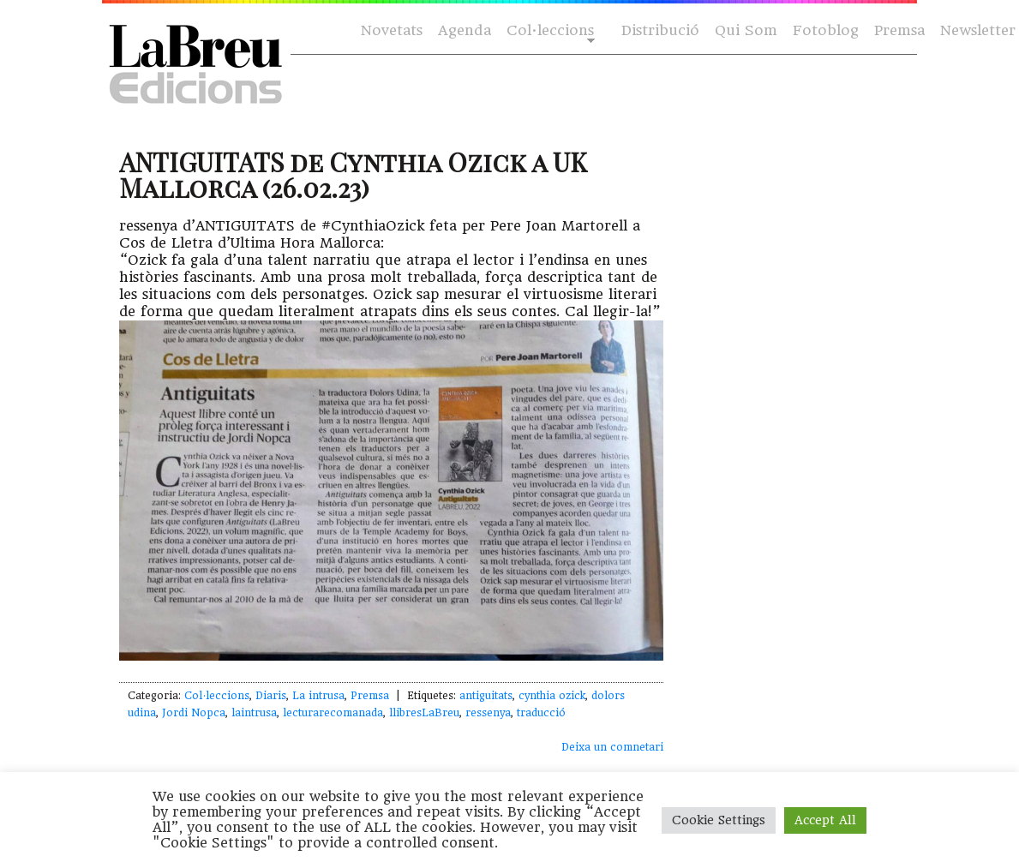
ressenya (488, 713)
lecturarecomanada (333, 713)
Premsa (899, 30)
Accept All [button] (825, 820)
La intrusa (318, 696)
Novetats (392, 30)
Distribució (660, 30)
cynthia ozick (551, 696)
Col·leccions (549, 31)
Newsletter (978, 30)
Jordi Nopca (193, 713)
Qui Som (746, 30)
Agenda (464, 30)
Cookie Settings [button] (718, 820)
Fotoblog (826, 30)
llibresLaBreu (424, 713)
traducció (541, 713)
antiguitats (485, 696)
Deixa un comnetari (612, 747)
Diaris (270, 696)
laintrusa (254, 713)
